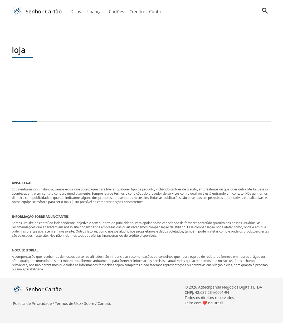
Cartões (116, 11)
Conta (155, 11)
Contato (104, 303)
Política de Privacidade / (34, 303)
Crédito (136, 11)
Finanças (95, 11)
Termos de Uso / (69, 303)
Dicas (75, 11)
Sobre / (90, 303)
